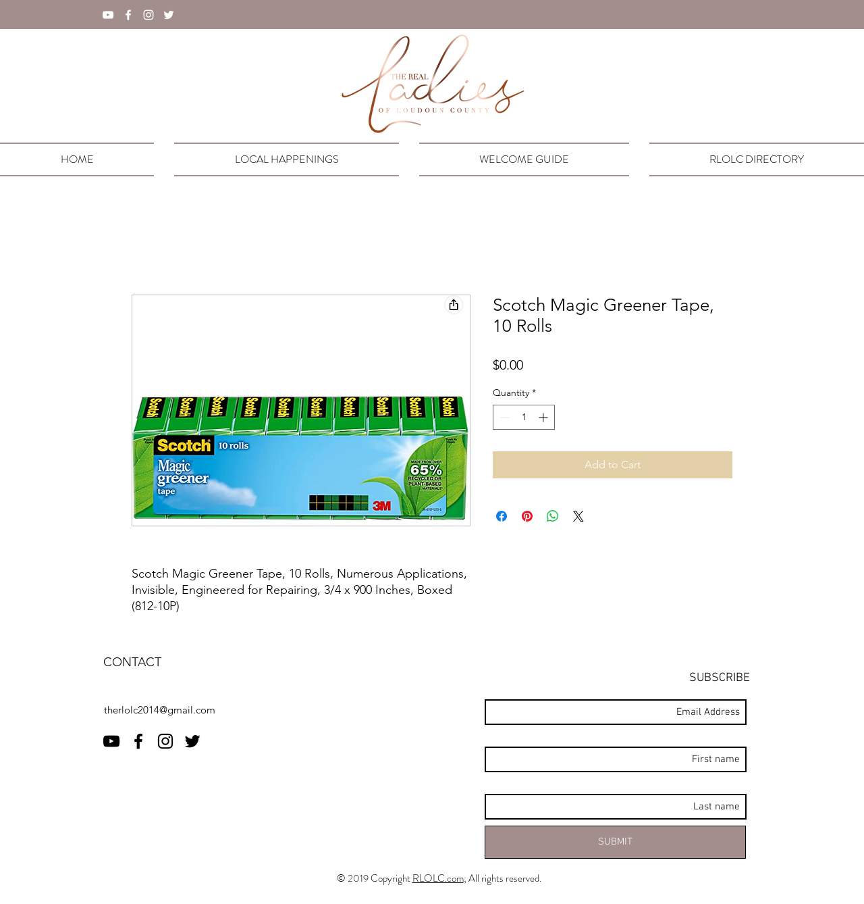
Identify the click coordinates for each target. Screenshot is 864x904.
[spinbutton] (524, 417)
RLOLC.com (438, 878)
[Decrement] (503, 417)
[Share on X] (578, 516)
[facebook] (128, 15)
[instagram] (148, 15)
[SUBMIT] (615, 842)
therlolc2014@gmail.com (159, 709)
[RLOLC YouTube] (111, 741)
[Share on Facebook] (501, 516)
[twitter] (169, 15)
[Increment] (544, 417)
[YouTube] (108, 15)
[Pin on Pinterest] (527, 516)
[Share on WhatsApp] (553, 516)
